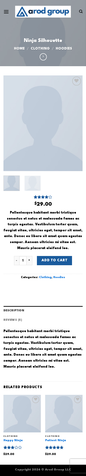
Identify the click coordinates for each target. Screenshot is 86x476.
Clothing (40, 49)
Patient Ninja (55, 440)
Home (19, 49)
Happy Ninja (13, 440)
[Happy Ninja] (22, 413)
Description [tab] (13, 310)
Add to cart (54, 260)
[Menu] (6, 11)
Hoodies (64, 49)
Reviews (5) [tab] (12, 320)
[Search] (81, 11)
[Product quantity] (23, 260)
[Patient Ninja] (64, 413)
